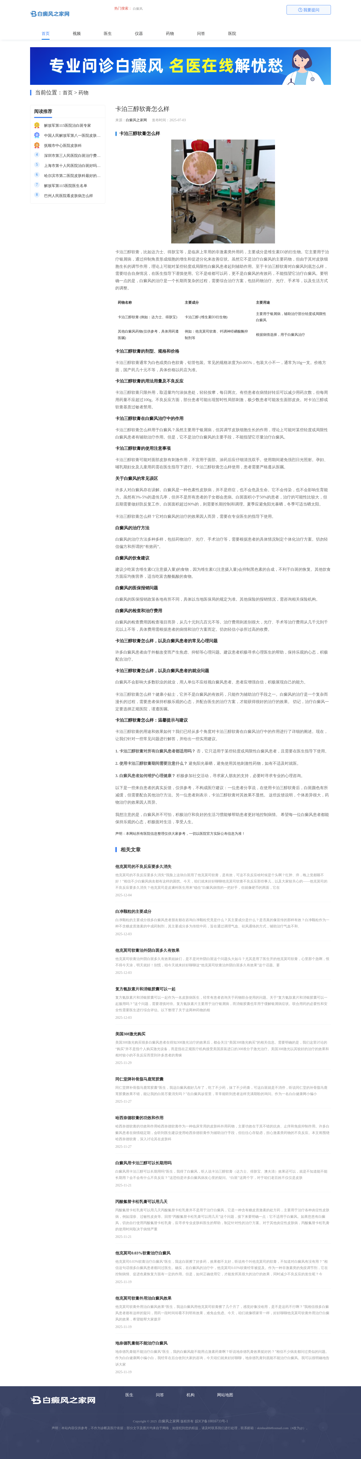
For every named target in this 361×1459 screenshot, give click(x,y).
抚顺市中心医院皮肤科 (63, 146)
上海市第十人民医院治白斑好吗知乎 (72, 166)
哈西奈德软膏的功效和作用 (139, 1118)
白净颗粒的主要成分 (133, 911)
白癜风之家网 (136, 120)
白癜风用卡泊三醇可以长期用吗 (143, 1163)
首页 (46, 33)
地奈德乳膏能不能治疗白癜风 (141, 1343)
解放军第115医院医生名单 (65, 186)
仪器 (139, 33)
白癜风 (138, 9)
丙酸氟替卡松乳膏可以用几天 (141, 1201)
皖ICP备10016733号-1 (211, 1421)
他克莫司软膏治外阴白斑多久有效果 (147, 950)
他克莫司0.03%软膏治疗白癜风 (142, 1253)
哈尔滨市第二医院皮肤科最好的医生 (72, 176)
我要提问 (308, 10)
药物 (170, 33)
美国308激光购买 (130, 1034)
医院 (232, 33)
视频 (77, 33)
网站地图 (225, 1395)
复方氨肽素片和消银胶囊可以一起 (145, 989)
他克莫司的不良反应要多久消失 (143, 866)
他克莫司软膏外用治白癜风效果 (143, 1298)
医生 (108, 33)
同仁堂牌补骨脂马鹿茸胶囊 (139, 1079)
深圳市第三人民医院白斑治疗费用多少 (72, 156)
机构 (191, 1395)
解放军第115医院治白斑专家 (67, 125)
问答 (201, 33)
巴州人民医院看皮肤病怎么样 (68, 196)
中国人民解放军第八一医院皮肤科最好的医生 (72, 136)
